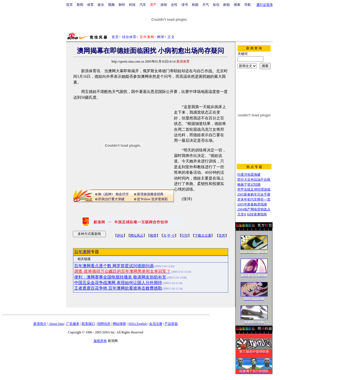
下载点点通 (203, 235)
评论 (120, 235)
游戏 (163, 5)
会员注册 (155, 324)
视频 (111, 5)
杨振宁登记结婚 (248, 184)
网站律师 (119, 324)
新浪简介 (40, 324)
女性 (174, 5)
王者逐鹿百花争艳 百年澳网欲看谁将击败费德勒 (118, 288)
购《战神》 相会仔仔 (113, 194)
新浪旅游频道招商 (150, 194)
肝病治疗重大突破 (111, 199)
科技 (132, 5)
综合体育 (129, 37)
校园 (195, 5)
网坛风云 (136, 235)
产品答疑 (171, 324)
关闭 (222, 235)
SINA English (137, 324)
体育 (90, 5)
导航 (247, 5)
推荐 (153, 235)
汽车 (142, 5)
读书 (184, 5)
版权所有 (100, 341)
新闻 (80, 5)
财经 (122, 5)
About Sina (56, 324)
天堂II (241, 214)
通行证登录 (264, 5)
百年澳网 (82, 252)
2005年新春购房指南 (252, 204)
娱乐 (101, 5)
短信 (216, 5)
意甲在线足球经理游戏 (253, 189)
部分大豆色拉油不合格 (253, 179)
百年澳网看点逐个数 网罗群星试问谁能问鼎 (114, 266)
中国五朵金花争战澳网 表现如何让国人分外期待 (118, 282)
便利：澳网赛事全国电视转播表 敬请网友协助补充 (120, 277)
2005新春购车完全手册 (253, 194)
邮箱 (226, 5)
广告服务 (72, 324)
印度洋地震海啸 (248, 174)
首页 (69, 5)
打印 (184, 235)
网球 (160, 37)
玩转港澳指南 (257, 214)
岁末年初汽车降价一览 (253, 199)
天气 (205, 5)
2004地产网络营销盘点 (253, 209)
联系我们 (88, 324)
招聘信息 (104, 324)
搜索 (237, 5)
